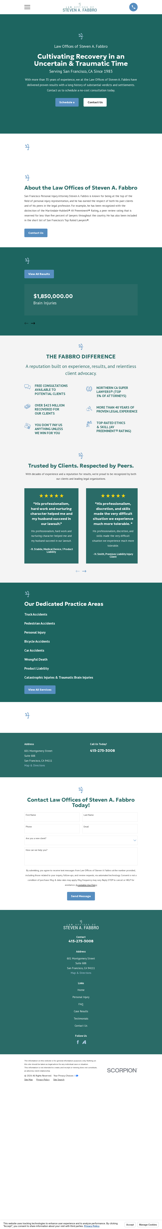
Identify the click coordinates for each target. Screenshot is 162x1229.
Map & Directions (34, 765)
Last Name (89, 977)
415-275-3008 (102, 750)
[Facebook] (78, 1204)
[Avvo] (84, 1204)
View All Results (39, 274)
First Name (31, 977)
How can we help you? (36, 1012)
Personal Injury (80, 1159)
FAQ (80, 1166)
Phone (29, 988)
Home (81, 1152)
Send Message (81, 1058)
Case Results (81, 1173)
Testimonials (81, 1180)
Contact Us (95, 102)
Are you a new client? (36, 1000)
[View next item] (33, 323)
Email (86, 988)
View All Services (39, 689)
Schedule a (67, 102)
